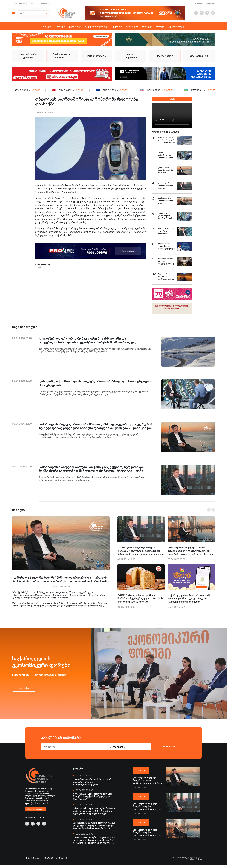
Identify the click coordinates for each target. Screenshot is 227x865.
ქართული (210, 3)
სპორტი (160, 26)
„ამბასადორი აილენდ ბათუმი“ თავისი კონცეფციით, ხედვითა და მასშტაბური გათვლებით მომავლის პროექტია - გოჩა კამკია (190, 551)
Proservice (199, 859)
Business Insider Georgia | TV (62, 56)
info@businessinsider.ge (34, 817)
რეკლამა (33, 3)
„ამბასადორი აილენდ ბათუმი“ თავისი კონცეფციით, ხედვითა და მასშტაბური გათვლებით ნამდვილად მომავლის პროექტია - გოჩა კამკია (140, 551)
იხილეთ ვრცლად (35, 809)
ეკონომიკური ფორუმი (28, 56)
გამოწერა (169, 746)
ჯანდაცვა (147, 26)
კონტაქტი (45, 3)
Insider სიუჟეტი (96, 55)
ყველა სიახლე (176, 26)
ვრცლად (24, 688)
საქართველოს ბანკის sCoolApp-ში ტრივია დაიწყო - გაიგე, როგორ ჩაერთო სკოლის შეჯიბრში (189, 598)
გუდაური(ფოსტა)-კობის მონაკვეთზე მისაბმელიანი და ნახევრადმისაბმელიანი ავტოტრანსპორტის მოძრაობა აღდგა (92, 782)
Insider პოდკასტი (130, 56)
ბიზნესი (60, 26)
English (198, 3)
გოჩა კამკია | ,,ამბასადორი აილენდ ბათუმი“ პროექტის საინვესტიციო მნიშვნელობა (92, 796)
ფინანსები (132, 26)
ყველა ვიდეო (164, 55)
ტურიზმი (117, 26)
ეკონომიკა (75, 26)
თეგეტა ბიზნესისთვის (96, 26)
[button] (209, 510)
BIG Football (199, 55)
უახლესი (78, 768)
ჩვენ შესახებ (18, 3)
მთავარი (48, 26)
